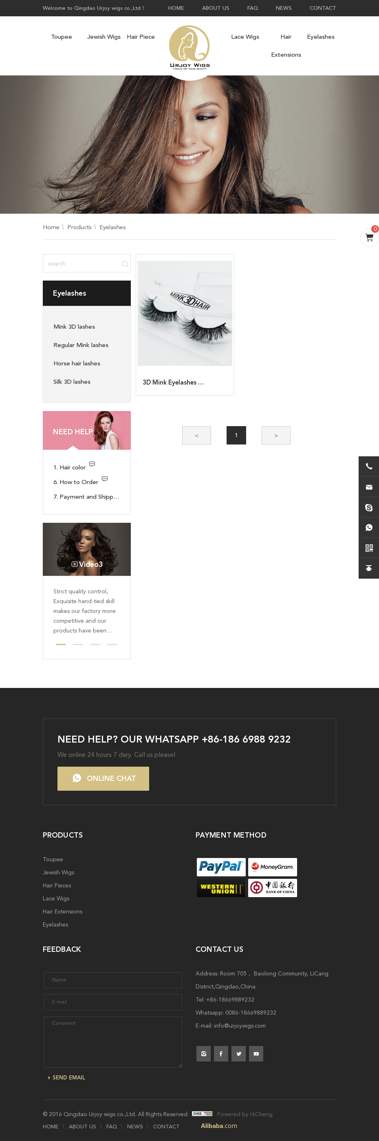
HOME (176, 8)
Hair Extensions (286, 45)
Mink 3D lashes (74, 326)
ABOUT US (215, 8)
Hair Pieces (142, 36)
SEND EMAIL (69, 1078)
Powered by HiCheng (245, 1114)
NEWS (284, 8)
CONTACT (323, 8)
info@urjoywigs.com (240, 1025)
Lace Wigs (245, 36)
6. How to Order (75, 482)
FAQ (252, 8)
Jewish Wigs (104, 36)
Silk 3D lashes (71, 381)
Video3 (91, 564)
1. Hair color (69, 467)
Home (51, 227)
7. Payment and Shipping (86, 496)
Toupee (61, 36)
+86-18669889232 (230, 999)
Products (79, 227)
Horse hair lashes (76, 363)
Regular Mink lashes (80, 345)
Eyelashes (321, 36)
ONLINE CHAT (111, 778)
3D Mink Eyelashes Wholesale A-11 (193, 382)
